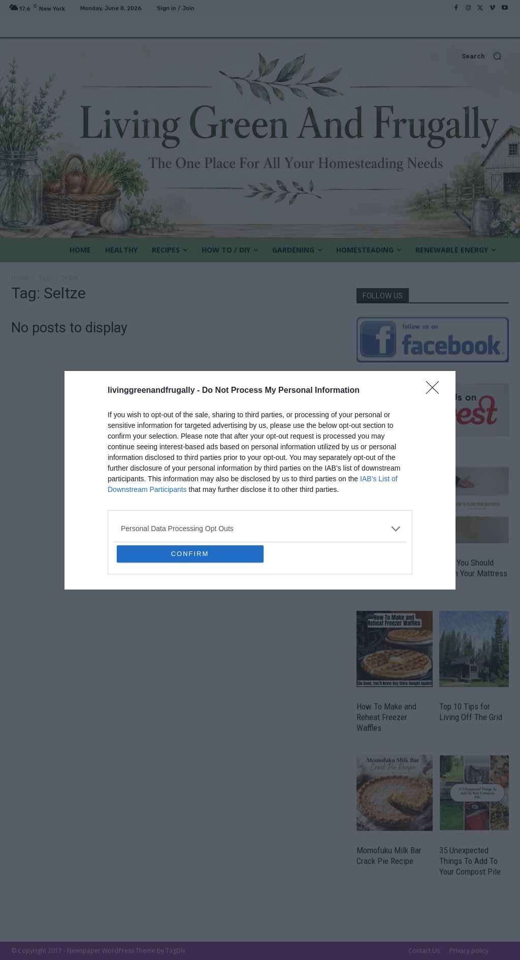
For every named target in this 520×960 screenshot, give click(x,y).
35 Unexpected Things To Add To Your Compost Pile (470, 861)
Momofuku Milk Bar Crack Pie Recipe (388, 855)
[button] (260, 56)
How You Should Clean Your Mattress (473, 568)
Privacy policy (469, 950)
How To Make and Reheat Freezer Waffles (386, 717)
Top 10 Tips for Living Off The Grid (470, 711)
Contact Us (424, 950)
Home (20, 277)
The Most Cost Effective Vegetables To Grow (390, 573)
